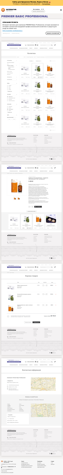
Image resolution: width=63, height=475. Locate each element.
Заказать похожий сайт (53, 33)
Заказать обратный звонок (38, 11)
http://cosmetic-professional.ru (12, 31)
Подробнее (46, 4)
